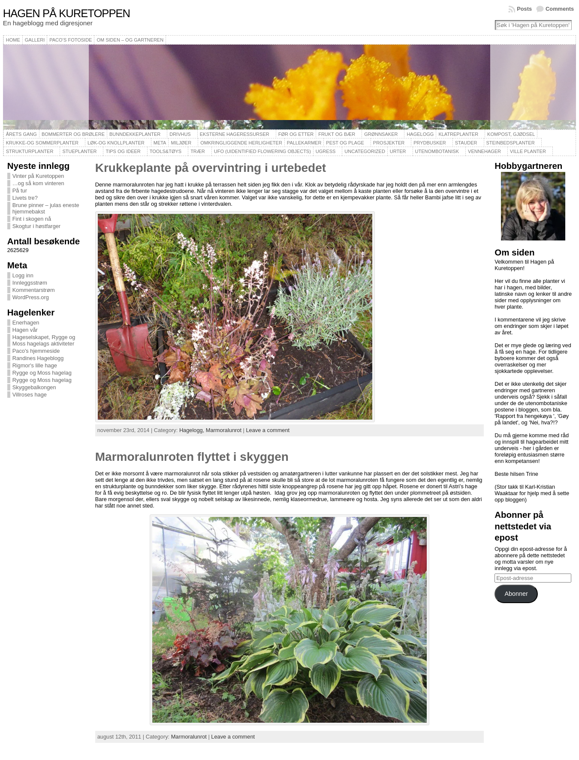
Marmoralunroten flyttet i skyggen (192, 456)
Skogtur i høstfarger (36, 226)
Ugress (325, 151)
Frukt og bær (336, 134)
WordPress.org (30, 297)
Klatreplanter (458, 134)
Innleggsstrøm (29, 282)
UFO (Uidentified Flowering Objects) (262, 151)
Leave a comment (268, 430)
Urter (398, 151)
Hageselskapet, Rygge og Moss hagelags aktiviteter (43, 340)
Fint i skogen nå (31, 219)
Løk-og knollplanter (116, 142)
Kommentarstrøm (33, 290)
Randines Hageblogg (38, 358)
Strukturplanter (30, 151)
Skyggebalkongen (34, 387)
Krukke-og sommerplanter (42, 142)
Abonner (516, 593)
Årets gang (21, 134)
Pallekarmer (304, 142)
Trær (197, 151)
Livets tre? (25, 198)
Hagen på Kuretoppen (66, 13)
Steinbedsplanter (510, 142)
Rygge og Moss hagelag (42, 372)
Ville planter (528, 151)
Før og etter (296, 134)
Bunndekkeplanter (134, 134)
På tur (19, 190)
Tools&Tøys (165, 151)
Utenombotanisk (437, 151)
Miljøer (181, 142)
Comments (560, 9)
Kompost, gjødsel (511, 134)
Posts (524, 9)
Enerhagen (25, 322)
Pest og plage (345, 142)
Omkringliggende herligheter (241, 142)
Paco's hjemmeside (36, 351)
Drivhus (180, 134)
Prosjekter (388, 142)
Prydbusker (429, 142)
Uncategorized (364, 151)
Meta (160, 142)
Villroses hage (29, 394)
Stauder (466, 142)
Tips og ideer (123, 151)
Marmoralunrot (223, 430)
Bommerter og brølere (73, 134)
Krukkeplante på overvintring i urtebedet (210, 167)
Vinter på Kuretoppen (38, 176)
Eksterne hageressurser (234, 134)
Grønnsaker (381, 134)
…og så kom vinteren (38, 183)
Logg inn (22, 275)
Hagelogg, (192, 430)
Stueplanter (79, 151)
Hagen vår (25, 330)
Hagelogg (420, 134)
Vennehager (484, 151)
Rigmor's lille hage (34, 365)
